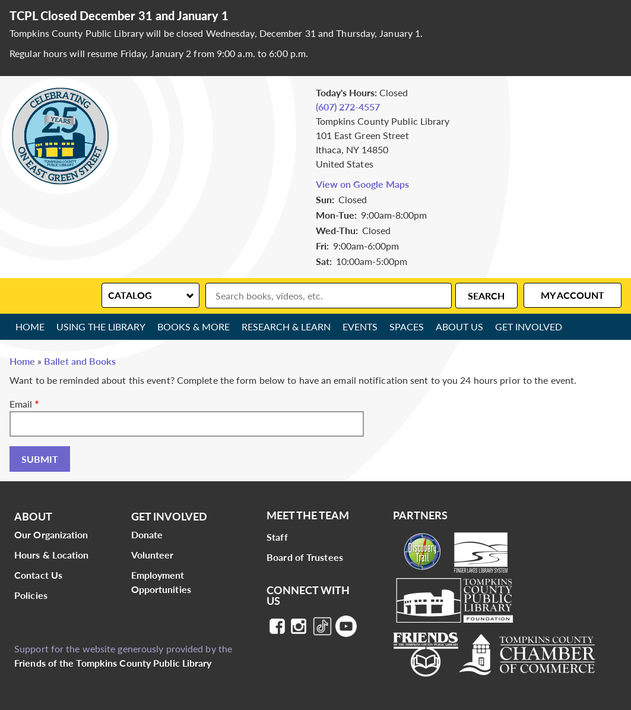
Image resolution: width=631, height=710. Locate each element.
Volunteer (152, 554)
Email (20, 403)
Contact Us (38, 574)
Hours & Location (51, 554)
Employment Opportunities (161, 582)
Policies (30, 595)
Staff (277, 536)
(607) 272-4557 (348, 106)
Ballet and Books (80, 361)
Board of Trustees (305, 557)
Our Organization (51, 534)
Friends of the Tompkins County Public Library (113, 662)
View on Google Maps (362, 184)
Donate (147, 534)
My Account (572, 295)
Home (30, 326)
